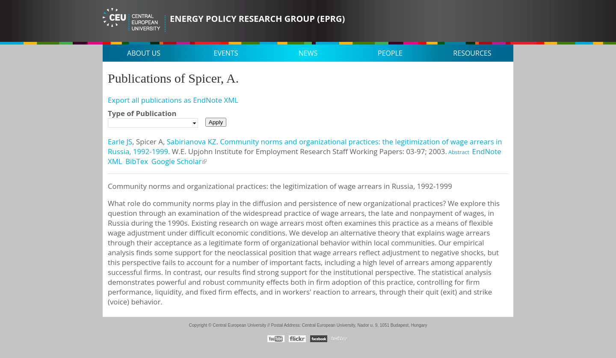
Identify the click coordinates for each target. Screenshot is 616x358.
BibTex (136, 161)
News (308, 53)
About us (143, 53)
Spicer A (149, 141)
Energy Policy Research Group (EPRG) (257, 18)
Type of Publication (142, 113)
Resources (472, 53)
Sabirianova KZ (191, 141)
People (390, 53)
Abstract (458, 152)
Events (226, 53)
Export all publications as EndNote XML (173, 100)
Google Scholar (176, 161)
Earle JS (120, 141)
